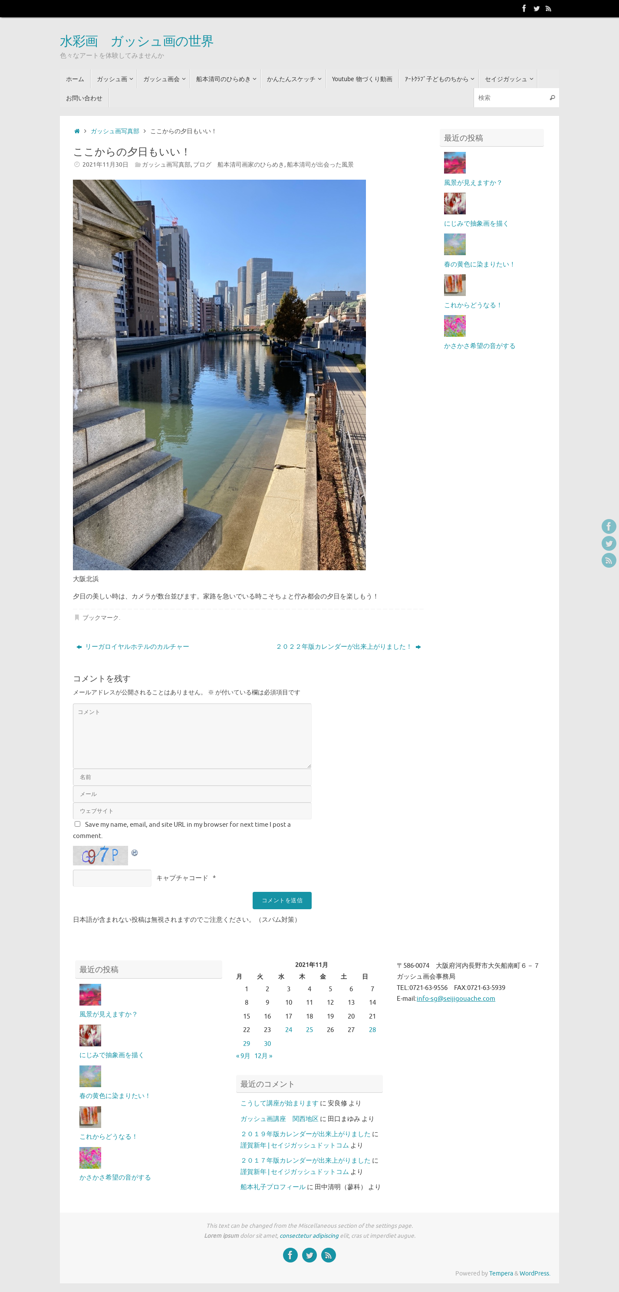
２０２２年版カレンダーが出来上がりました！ (348, 647)
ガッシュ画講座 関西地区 (279, 1119)
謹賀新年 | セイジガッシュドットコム (294, 1145)
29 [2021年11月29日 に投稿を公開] (246, 1044)
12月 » (263, 1056)
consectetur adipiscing (309, 1235)
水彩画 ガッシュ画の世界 (137, 42)
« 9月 (243, 1056)
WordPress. (535, 1273)
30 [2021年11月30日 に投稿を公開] (267, 1044)
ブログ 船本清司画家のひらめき (238, 164)
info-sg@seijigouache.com (456, 999)
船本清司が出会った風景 (320, 164)
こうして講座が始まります (279, 1103)
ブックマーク (100, 617)
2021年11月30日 (105, 164)
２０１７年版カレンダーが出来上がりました (305, 1161)
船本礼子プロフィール (273, 1187)
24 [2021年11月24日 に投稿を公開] (288, 1030)
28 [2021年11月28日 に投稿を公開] (372, 1030)
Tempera (501, 1273)
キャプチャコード (182, 878)
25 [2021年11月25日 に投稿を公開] (309, 1030)
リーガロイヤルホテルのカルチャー (132, 647)
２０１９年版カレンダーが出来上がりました (305, 1134)
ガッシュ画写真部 (115, 131)
